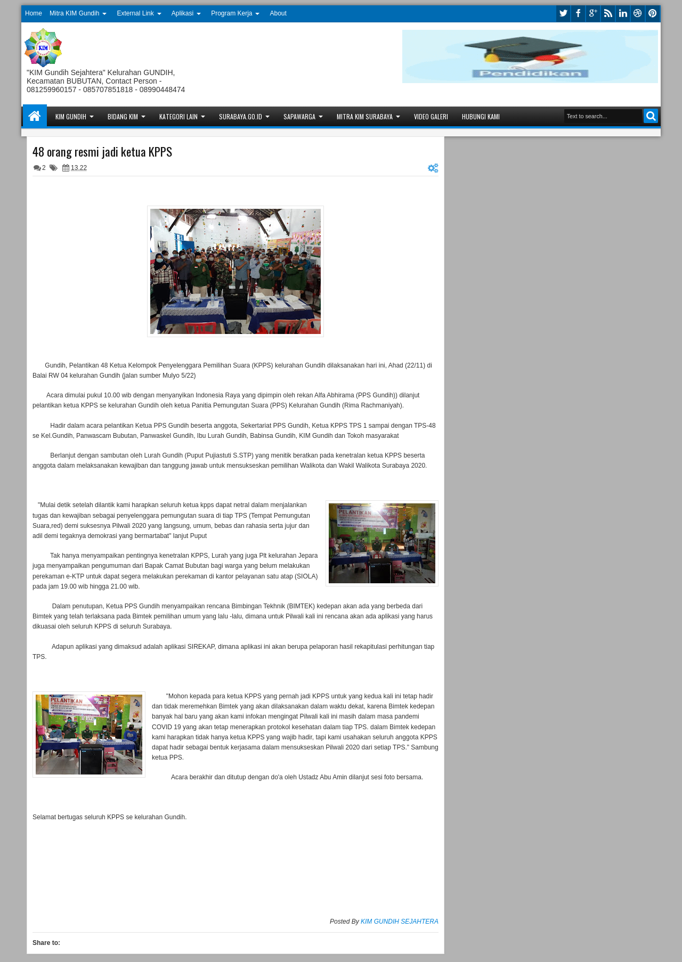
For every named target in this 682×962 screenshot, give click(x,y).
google (593, 13)
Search (651, 116)
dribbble (638, 13)
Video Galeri (431, 116)
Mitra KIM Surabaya (365, 116)
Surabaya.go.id (240, 116)
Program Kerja (231, 13)
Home (33, 13)
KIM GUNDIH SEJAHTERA (400, 921)
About (278, 13)
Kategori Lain (178, 116)
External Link (135, 13)
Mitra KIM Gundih (74, 13)
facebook (578, 13)
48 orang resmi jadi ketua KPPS (102, 151)
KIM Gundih (70, 116)
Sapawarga (299, 116)
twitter (563, 13)
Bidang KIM (123, 116)
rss (608, 13)
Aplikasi (182, 13)
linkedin (623, 13)
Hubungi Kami (481, 116)
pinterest (653, 13)
